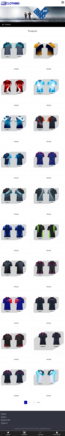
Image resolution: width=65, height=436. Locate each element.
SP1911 (48, 323)
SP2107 (16, 178)
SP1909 (48, 359)
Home (8, 433)
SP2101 (16, 287)
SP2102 (48, 250)
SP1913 (48, 287)
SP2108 (48, 141)
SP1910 (16, 359)
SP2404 (48, 69)
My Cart (40, 433)
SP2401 (16, 141)
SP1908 (16, 396)
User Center (57, 433)
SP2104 (48, 214)
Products (24, 433)
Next (38, 402)
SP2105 (16, 214)
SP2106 (48, 178)
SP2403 (16, 105)
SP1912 (16, 323)
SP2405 (16, 69)
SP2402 (48, 105)
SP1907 (48, 396)
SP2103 (16, 250)
